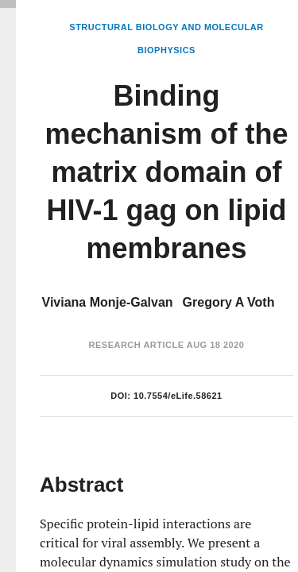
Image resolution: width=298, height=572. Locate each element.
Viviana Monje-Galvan (107, 302)
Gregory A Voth (229, 302)
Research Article (136, 345)
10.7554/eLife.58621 (178, 395)
